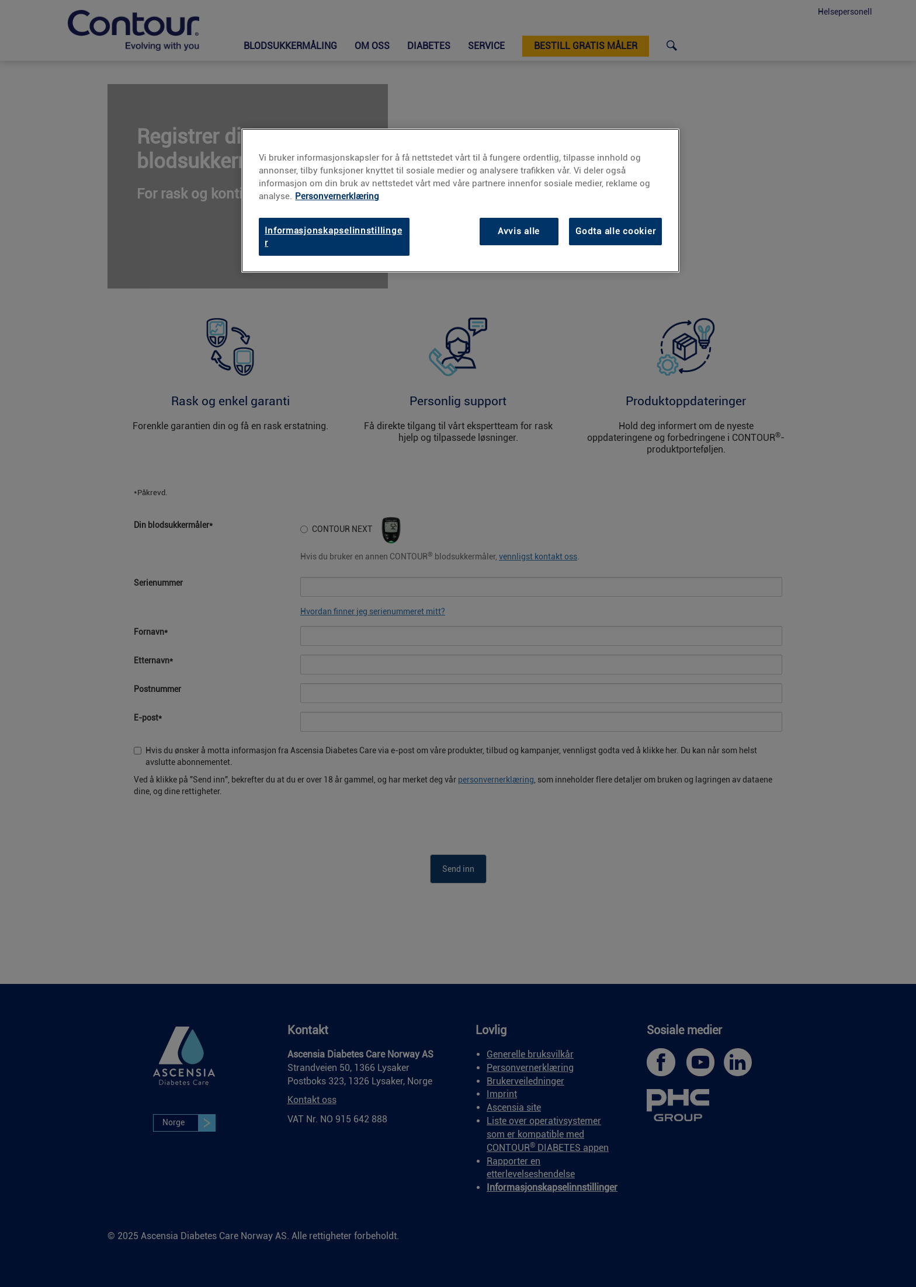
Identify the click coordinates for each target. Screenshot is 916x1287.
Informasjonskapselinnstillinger (333, 236)
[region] (460, 200)
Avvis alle (519, 231)
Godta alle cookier (615, 231)
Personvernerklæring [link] (337, 196)
